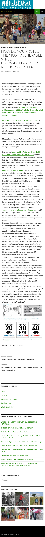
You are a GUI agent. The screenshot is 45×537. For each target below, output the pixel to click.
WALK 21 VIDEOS (7, 407)
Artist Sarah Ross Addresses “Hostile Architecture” (18, 432)
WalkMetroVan (8, 11)
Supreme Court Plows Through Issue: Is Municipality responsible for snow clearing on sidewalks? (19, 464)
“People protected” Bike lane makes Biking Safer (22, 358)
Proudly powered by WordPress (10, 534)
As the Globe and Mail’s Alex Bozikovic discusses (20, 120)
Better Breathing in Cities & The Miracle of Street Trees (19, 446)
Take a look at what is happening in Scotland (18, 210)
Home (3, 391)
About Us (4, 395)
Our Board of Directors (9, 399)
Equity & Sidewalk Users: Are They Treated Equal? (18, 459)
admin (16, 71)
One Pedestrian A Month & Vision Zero (14, 455)
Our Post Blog (6, 403)
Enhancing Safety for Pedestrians (13, 47)
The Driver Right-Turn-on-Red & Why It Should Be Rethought (21, 442)
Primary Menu (42, 11)
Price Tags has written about (13, 170)
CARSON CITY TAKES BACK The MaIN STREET (17, 428)
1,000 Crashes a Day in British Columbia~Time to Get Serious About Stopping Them (22, 367)
